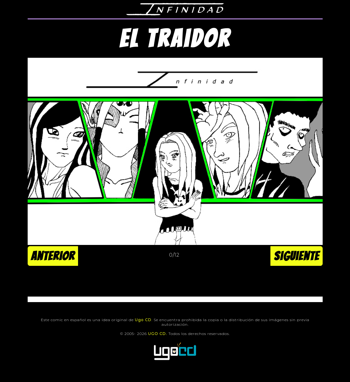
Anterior (53, 256)
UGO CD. (157, 333)
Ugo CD (143, 319)
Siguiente (296, 256)
